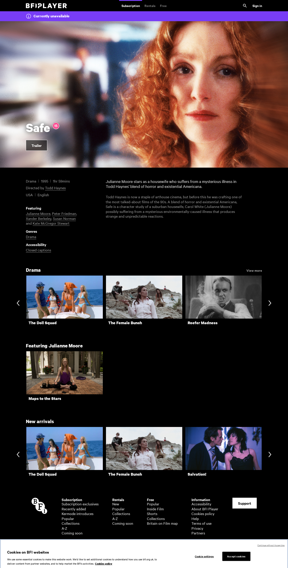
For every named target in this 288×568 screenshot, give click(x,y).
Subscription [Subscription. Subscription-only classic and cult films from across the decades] (131, 5)
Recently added (74, 508)
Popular (68, 518)
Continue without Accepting (271, 548)
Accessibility (201, 503)
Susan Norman (64, 218)
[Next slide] (270, 303)
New (115, 503)
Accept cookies (236, 559)
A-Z (64, 528)
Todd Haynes (55, 187)
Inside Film (155, 508)
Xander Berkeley (38, 218)
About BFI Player (204, 508)
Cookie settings (204, 559)
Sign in (257, 5)
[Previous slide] (18, 303)
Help (195, 518)
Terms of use (201, 523)
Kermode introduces (77, 513)
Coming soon (72, 532)
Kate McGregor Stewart (51, 223)
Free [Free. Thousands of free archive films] (163, 5)
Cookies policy (202, 513)
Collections (70, 523)
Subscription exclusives (80, 503)
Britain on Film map (162, 523)
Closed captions (38, 249)
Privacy (197, 528)
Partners (198, 532)
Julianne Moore (38, 213)
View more (254, 270)
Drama (31, 236)
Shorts (152, 513)
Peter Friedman (64, 213)
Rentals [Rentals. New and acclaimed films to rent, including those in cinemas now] (149, 5)
